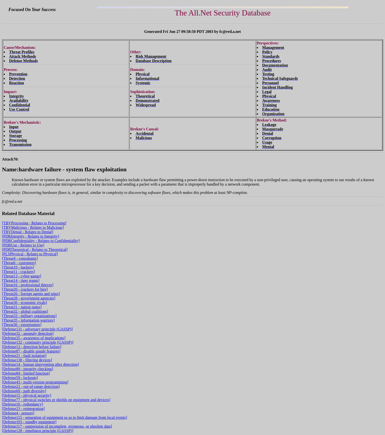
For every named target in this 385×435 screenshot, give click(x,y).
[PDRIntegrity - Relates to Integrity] (30, 236)
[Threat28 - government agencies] (28, 298)
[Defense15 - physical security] (26, 395)
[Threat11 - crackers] (18, 272)
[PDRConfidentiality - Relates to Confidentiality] (41, 241)
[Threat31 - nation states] (21, 307)
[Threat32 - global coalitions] (25, 311)
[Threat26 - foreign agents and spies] (31, 294)
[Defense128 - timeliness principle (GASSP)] (37, 431)
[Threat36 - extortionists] (21, 325)
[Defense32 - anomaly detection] (28, 333)
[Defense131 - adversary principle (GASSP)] (37, 329)
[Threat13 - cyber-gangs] (21, 276)
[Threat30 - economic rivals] (24, 302)
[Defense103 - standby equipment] (29, 422)
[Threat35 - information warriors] (28, 320)
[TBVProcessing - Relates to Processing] (34, 223)
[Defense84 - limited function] (26, 373)
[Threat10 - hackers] (18, 267)
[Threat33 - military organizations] (29, 316)
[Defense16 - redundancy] (22, 404)
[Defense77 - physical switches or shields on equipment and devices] (56, 400)
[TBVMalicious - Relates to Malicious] (33, 227)
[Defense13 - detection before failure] (31, 347)
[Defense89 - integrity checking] (27, 369)
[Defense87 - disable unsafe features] (31, 351)
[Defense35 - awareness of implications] (34, 338)
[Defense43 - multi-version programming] (35, 382)
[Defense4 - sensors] (18, 413)
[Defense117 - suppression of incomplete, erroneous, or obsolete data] (57, 426)
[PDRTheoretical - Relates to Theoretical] (35, 249)
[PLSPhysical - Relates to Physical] (30, 254)
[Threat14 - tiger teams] (20, 280)
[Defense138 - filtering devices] (27, 360)
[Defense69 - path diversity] (24, 391)
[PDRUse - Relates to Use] (23, 245)
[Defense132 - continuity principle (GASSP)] (37, 342)
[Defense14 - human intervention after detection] (40, 364)
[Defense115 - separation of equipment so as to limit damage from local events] (64, 417)
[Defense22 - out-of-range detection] (31, 386)
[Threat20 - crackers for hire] (25, 289)
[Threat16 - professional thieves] (27, 285)
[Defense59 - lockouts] (20, 378)
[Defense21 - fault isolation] (24, 355)
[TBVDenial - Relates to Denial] (27, 232)
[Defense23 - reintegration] (23, 409)
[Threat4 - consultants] (20, 258)
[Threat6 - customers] (19, 263)
